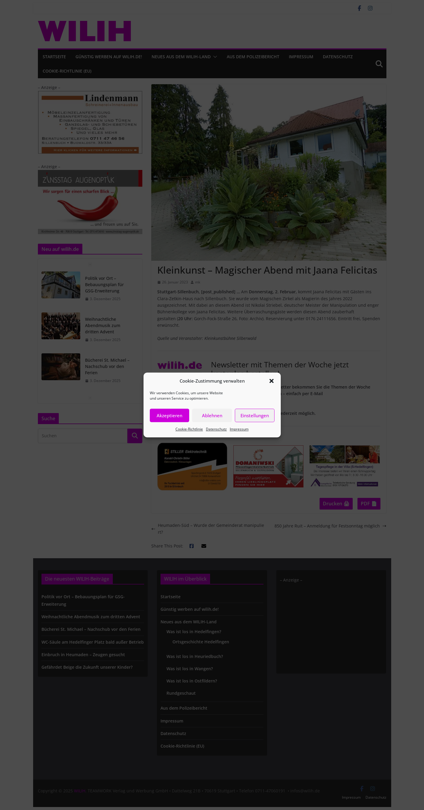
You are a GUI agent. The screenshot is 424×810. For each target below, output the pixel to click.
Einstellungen (254, 415)
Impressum (239, 429)
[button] (272, 381)
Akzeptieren (169, 415)
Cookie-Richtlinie (189, 429)
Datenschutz (216, 429)
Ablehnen (212, 415)
